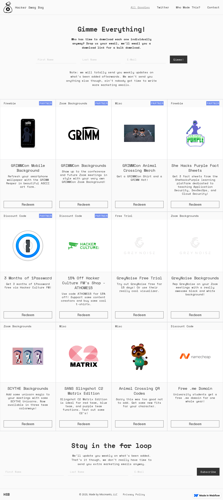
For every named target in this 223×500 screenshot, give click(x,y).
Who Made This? (188, 7)
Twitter (163, 7)
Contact (213, 7)
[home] (23, 7)
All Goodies (140, 7)
